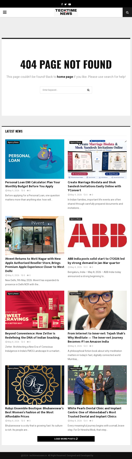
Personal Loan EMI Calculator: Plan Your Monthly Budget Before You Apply (32, 184)
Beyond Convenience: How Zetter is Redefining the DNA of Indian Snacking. (32, 335)
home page (65, 77)
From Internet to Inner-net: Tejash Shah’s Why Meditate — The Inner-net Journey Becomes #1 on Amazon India (96, 337)
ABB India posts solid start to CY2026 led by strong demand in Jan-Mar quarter (96, 260)
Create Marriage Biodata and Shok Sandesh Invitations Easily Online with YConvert (94, 186)
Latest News (13, 131)
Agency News (13, 142)
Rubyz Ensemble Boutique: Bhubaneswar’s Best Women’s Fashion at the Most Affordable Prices (34, 412)
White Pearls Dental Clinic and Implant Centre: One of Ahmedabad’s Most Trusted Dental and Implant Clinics (94, 412)
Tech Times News (102, 455)
